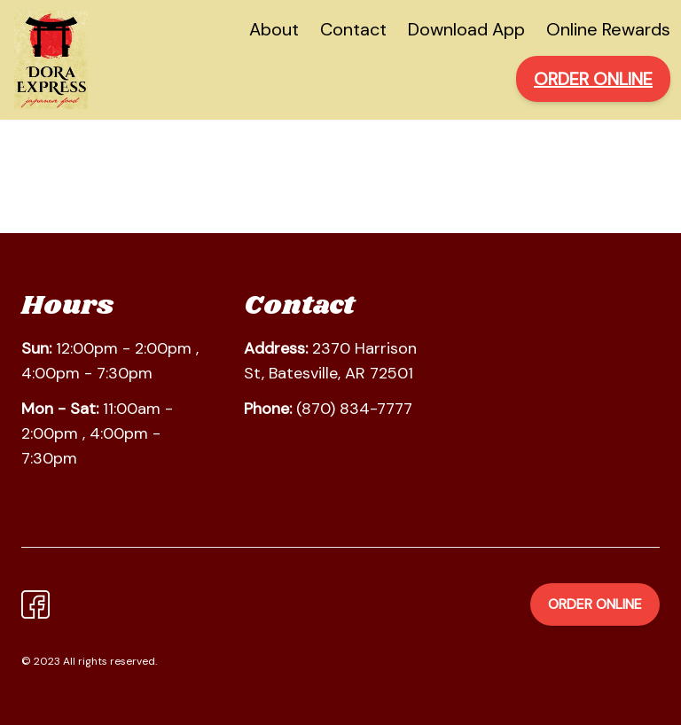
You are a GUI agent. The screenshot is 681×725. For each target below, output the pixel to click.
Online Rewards (608, 29)
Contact (353, 29)
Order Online (595, 604)
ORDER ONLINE (593, 78)
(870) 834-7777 (354, 408)
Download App (466, 29)
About (274, 29)
